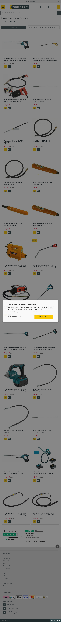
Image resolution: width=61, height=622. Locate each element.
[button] (14, 317)
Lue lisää (32, 312)
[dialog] (30, 311)
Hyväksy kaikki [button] (43, 317)
